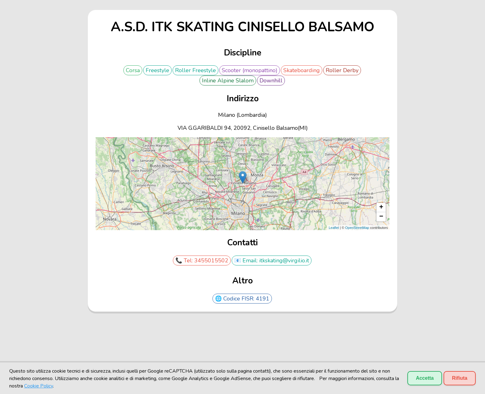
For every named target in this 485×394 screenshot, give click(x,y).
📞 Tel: (184, 260)
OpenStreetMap (357, 228)
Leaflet (334, 228)
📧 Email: (246, 260)
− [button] (381, 216)
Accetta (425, 378)
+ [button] (381, 207)
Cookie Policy (38, 386)
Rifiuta (459, 378)
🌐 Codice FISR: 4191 (242, 298)
